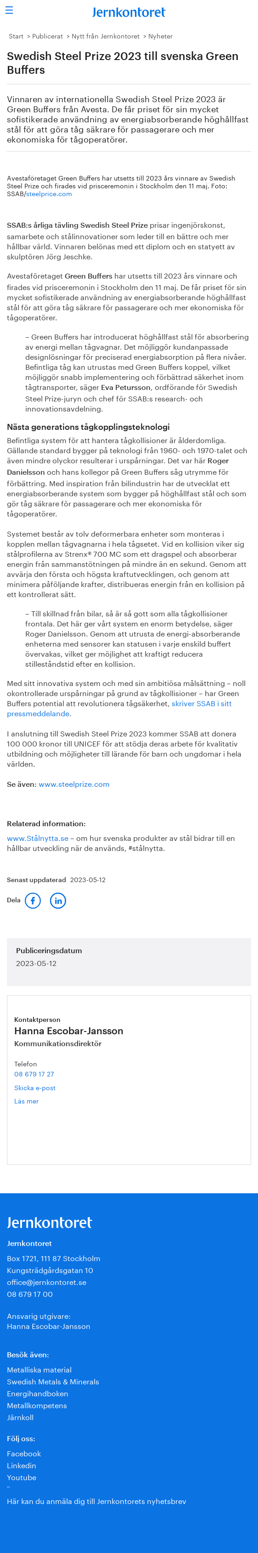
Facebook (24, 1452)
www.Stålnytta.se (37, 837)
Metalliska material (39, 1368)
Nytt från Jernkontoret (106, 35)
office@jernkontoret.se (46, 1281)
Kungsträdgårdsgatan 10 (50, 1269)
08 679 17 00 (30, 1293)
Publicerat (47, 35)
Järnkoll (20, 1416)
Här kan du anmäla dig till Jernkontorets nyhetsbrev (96, 1500)
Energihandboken (37, 1392)
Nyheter (160, 35)
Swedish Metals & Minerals (53, 1380)
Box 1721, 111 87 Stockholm (54, 1257)
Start (16, 35)
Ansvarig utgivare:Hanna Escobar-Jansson (48, 1320)
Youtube (21, 1476)
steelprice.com (49, 193)
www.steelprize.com (74, 783)
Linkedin (21, 1464)
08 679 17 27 (34, 1073)
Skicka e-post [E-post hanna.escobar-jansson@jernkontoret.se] (35, 1087)
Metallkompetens (37, 1404)
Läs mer (40, 1100)
